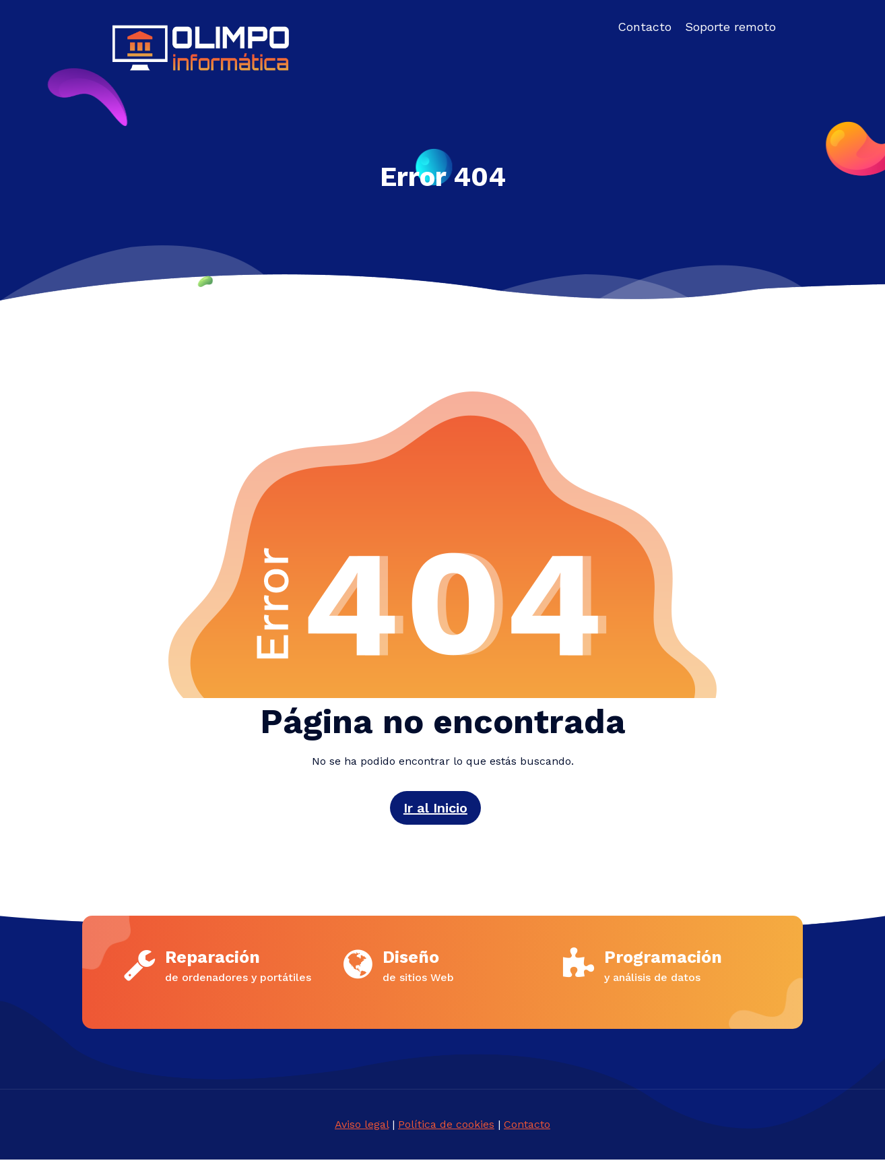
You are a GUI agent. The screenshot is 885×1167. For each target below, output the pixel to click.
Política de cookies (446, 1131)
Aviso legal (362, 1131)
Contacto (527, 1131)
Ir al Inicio (435, 808)
